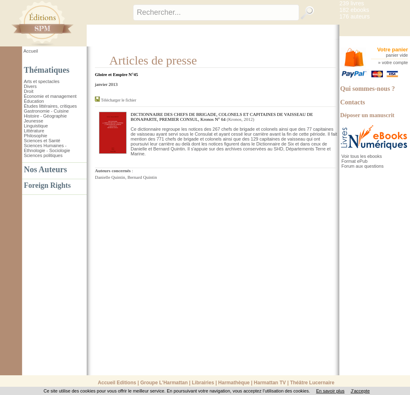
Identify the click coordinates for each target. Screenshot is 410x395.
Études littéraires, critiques (50, 106)
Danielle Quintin (110, 177)
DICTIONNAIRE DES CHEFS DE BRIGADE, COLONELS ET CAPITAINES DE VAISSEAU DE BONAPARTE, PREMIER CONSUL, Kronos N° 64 (222, 117)
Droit (28, 91)
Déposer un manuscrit (367, 115)
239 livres (351, 3)
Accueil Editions (117, 383)
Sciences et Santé (42, 140)
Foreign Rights (47, 185)
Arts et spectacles (42, 81)
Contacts (352, 102)
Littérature (34, 130)
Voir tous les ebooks (361, 156)
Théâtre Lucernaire (312, 383)
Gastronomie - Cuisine (46, 111)
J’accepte (360, 390)
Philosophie (35, 135)
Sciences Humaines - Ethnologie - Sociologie (47, 148)
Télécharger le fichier (118, 100)
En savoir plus (330, 390)
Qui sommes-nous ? (367, 88)
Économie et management (50, 96)
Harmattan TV (270, 383)
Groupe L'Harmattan (164, 383)
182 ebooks (354, 10)
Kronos (234, 119)
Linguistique (36, 125)
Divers (30, 86)
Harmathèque (234, 383)
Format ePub (354, 161)
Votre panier (392, 49)
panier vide (397, 55)
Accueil (30, 51)
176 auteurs (354, 16)
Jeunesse (33, 120)
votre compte (395, 62)
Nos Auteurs (45, 169)
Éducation (34, 101)
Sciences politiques (43, 155)
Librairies (203, 383)
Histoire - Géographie (45, 115)
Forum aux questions (362, 166)
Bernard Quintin (142, 177)
